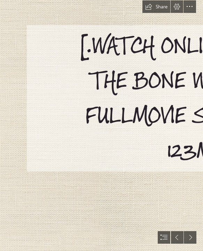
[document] (101, 125)
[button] (156, 6)
